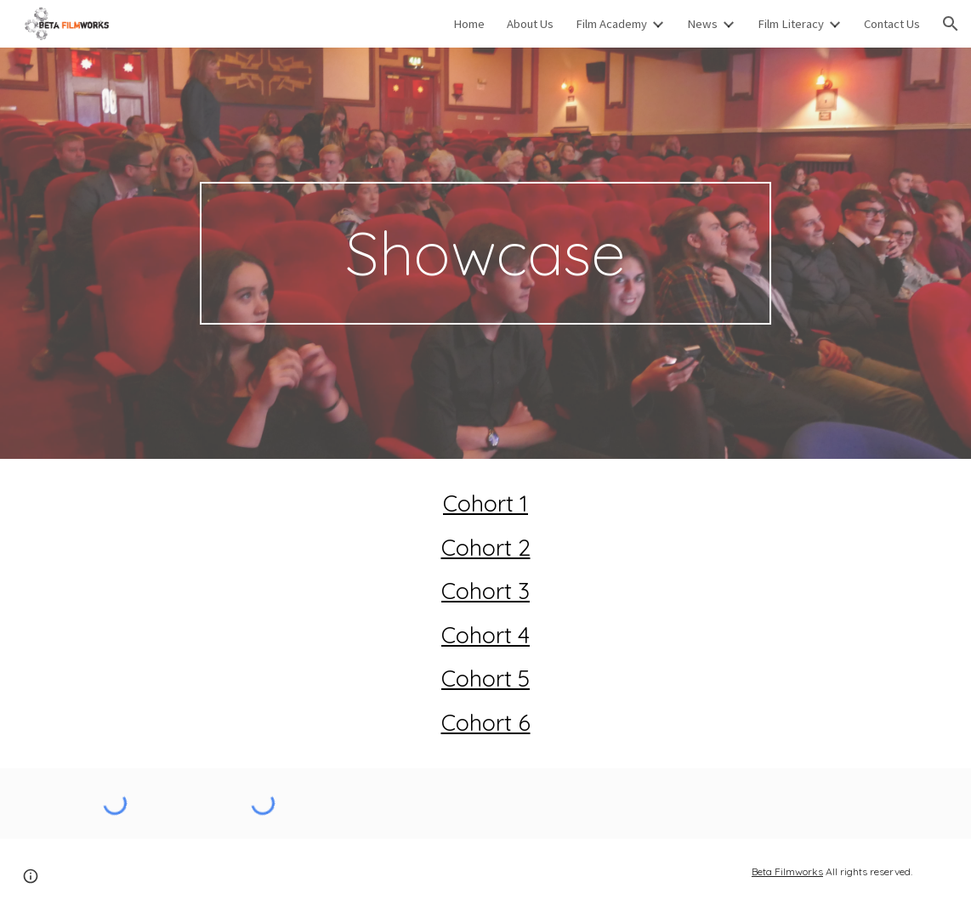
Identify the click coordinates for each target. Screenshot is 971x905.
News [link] (702, 23)
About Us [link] (530, 23)
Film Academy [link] (611, 23)
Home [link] (469, 23)
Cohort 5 (485, 678)
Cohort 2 (486, 547)
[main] (485, 253)
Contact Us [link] (892, 23)
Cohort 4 (485, 634)
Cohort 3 (485, 590)
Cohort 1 (485, 503)
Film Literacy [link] (791, 23)
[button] (950, 23)
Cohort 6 (486, 722)
